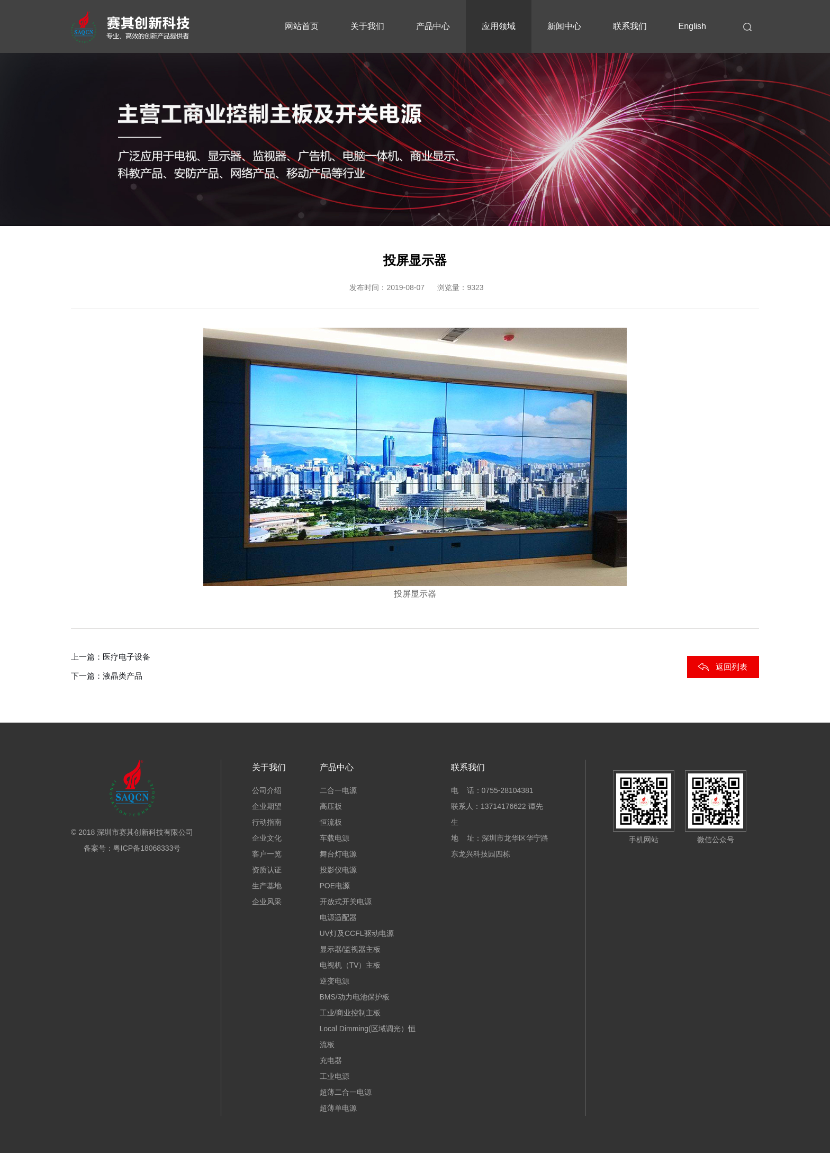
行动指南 (267, 822)
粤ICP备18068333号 (147, 848)
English (692, 26)
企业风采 (267, 901)
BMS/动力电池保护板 (355, 997)
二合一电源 (338, 790)
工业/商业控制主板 (350, 1012)
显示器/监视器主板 (350, 949)
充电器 (331, 1060)
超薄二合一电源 (346, 1092)
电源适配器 (338, 917)
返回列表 (731, 666)
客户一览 (267, 854)
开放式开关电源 (346, 901)
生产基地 (267, 885)
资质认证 (267, 870)
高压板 (331, 806)
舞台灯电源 (338, 854)
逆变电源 (334, 981)
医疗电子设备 (126, 656)
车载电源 (334, 838)
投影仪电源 (338, 870)
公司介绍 (267, 790)
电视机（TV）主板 (350, 965)
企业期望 (267, 806)
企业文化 (267, 838)
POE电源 (335, 885)
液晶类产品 (122, 675)
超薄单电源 (338, 1108)
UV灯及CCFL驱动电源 (357, 933)
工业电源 (334, 1076)
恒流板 (331, 822)
